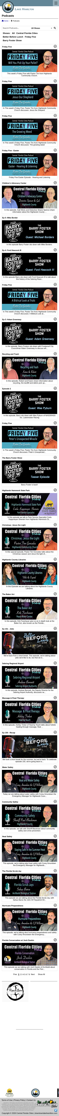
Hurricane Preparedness (12, 906)
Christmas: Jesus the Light (14, 525)
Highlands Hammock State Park (16, 490)
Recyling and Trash (10, 354)
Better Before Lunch (13, 37)
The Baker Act (8, 594)
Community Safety (10, 802)
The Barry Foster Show (12, 458)
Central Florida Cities (27, 33)
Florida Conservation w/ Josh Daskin (18, 940)
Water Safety (7, 767)
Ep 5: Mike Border (10, 218)
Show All (41, 974)
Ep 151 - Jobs (8, 629)
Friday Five (30, 37)
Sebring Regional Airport (13, 663)
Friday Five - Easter (10, 151)
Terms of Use (7, 1100)
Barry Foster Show (12, 40)
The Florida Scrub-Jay (11, 871)
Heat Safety (7, 836)
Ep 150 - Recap (8, 733)
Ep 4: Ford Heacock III (11, 250)
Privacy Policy (19, 1100)
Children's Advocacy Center (14, 183)
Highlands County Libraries (14, 560)
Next (33, 974)
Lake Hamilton (24, 9)
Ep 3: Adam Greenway (11, 319)
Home (5, 21)
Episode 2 (6, 389)
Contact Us (31, 1100)
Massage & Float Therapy (13, 698)
